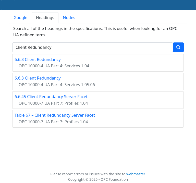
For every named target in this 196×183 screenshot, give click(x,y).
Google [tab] (20, 17)
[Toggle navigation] (8, 5)
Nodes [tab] (69, 17)
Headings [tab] (45, 17)
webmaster (135, 174)
